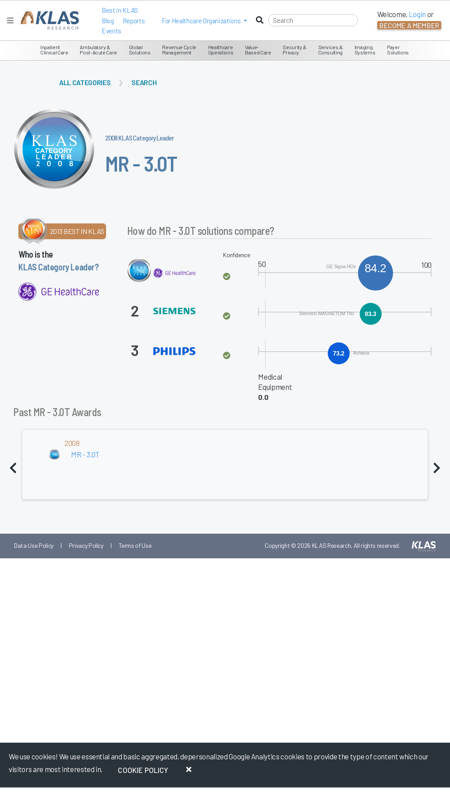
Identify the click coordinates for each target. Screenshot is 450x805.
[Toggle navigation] (10, 20)
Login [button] (417, 14)
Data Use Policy (33, 545)
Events (111, 31)
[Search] (313, 20)
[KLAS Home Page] (47, 20)
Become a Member (409, 25)
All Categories (84, 82)
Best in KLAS (120, 10)
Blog (108, 21)
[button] (204, 20)
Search (143, 82)
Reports (134, 21)
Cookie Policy (143, 769)
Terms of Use (135, 545)
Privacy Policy (86, 545)
